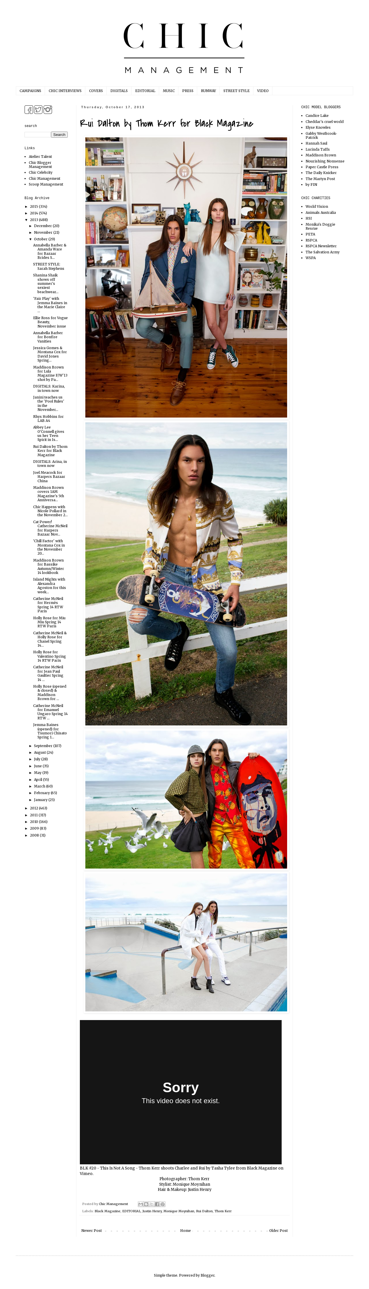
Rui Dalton (204, 1211)
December (43, 226)
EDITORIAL (145, 91)
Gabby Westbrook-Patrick (321, 135)
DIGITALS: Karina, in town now (49, 388)
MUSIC (169, 91)
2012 (34, 808)
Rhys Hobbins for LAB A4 (48, 418)
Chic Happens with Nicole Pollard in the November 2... (50, 511)
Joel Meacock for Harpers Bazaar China (49, 476)
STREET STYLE (236, 91)
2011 (34, 815)
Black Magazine (262, 1168)
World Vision (317, 206)
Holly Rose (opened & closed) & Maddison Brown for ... (49, 692)
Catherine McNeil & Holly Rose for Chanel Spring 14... (50, 639)
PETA (310, 234)
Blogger (207, 1275)
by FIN (311, 184)
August (40, 752)
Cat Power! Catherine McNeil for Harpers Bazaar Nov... (50, 528)
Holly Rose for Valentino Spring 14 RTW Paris (49, 656)
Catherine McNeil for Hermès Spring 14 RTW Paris (48, 604)
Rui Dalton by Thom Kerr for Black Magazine (50, 450)
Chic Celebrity (40, 172)
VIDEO (263, 91)
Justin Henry (152, 1211)
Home (185, 1230)
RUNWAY (208, 91)
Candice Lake (317, 115)
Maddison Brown (321, 155)
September (43, 746)
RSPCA (311, 240)
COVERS (96, 91)
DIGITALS (119, 91)
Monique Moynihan (178, 1211)
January (41, 800)
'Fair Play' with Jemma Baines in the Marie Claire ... (50, 304)
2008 (35, 835)
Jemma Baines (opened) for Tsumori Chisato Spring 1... (50, 731)
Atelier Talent (40, 156)
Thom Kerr (223, 1211)
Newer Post (91, 1230)
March (40, 786)
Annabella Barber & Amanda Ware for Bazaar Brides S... (49, 251)
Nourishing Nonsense (325, 161)
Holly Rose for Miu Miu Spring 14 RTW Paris (49, 622)
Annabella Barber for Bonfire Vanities (48, 337)
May (38, 772)
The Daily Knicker (321, 173)
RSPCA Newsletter (321, 246)
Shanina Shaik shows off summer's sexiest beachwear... (46, 283)
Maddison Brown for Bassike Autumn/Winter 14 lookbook (48, 566)
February (42, 793)
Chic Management (44, 178)
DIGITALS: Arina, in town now (50, 463)
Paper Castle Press (322, 167)
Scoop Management (46, 184)
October (41, 239)
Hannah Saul (316, 143)
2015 (34, 206)
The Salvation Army (323, 252)
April (38, 779)
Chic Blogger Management (40, 164)
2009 (35, 828)
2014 (34, 213)
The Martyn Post (320, 179)
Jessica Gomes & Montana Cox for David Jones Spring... (50, 354)
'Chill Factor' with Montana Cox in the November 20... (49, 547)
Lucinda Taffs (318, 149)
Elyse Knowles (318, 127)
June (38, 766)
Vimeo (86, 1173)
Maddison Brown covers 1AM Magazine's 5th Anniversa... (48, 493)
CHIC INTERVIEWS (65, 91)
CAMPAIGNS (30, 91)
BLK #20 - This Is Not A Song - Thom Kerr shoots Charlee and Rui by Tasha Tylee (157, 1168)
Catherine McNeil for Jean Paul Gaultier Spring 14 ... (48, 673)
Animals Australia (321, 212)
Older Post (278, 1230)
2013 (34, 220)
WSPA (311, 258)
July (37, 759)
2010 (34, 822)
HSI (309, 218)
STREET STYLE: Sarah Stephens (48, 266)
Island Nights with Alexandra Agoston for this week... (49, 585)
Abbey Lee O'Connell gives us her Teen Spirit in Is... (48, 433)
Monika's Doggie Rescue (320, 226)
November (43, 232)
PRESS (187, 91)
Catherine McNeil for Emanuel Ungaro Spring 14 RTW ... (50, 712)
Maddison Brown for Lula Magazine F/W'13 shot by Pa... (50, 373)
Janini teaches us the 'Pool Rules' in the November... (48, 403)
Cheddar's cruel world (325, 121)
